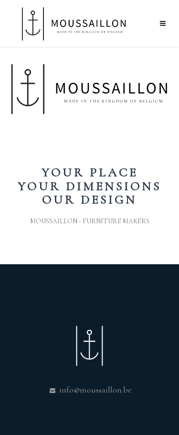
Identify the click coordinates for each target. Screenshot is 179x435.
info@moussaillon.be (94, 389)
